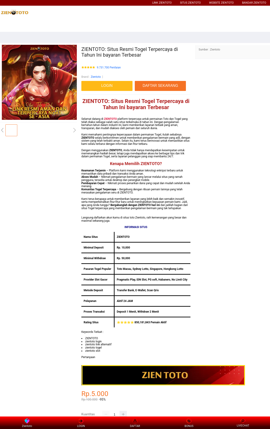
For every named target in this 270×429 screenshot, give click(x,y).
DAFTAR (135, 422)
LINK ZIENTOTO (162, 2)
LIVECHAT (243, 423)
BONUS (189, 423)
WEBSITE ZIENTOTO (221, 2)
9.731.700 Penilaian (109, 67)
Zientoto (96, 76)
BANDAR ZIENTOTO (254, 2)
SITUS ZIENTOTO (190, 2)
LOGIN (81, 423)
